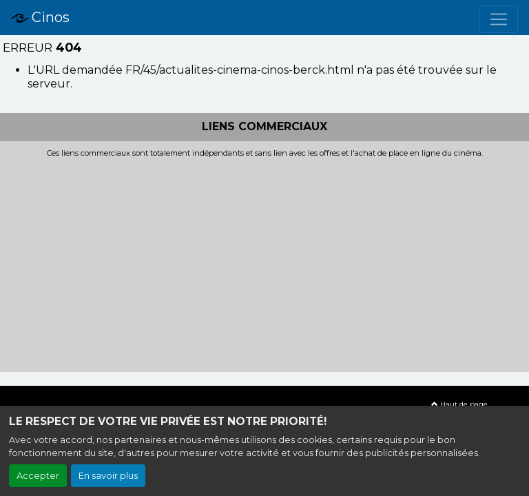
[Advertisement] (264, 261)
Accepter (38, 476)
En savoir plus (108, 476)
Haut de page (459, 404)
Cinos (40, 18)
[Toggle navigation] (498, 19)
